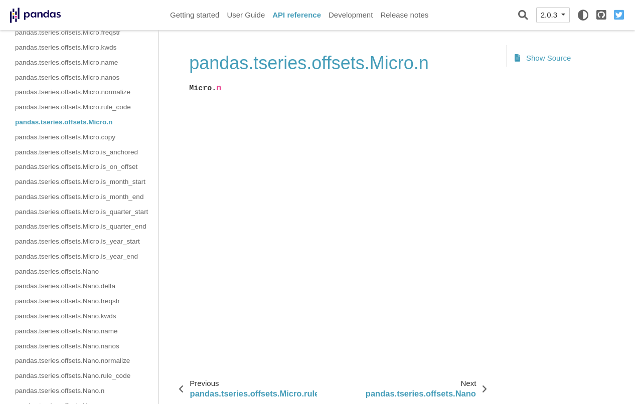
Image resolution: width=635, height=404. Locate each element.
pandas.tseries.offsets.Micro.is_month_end (79, 196)
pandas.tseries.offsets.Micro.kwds (65, 47)
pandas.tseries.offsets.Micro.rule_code (73, 107)
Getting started (194, 15)
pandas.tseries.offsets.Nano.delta (65, 286)
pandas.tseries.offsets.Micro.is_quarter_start (81, 212)
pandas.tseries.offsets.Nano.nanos (67, 346)
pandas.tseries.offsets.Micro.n (63, 122)
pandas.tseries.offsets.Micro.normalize (72, 92)
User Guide (246, 15)
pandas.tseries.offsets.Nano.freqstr (67, 301)
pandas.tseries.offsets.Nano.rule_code (72, 375)
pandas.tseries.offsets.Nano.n (59, 390)
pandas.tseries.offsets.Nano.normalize (72, 360)
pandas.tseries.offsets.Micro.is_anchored (76, 152)
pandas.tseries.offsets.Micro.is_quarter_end (80, 226)
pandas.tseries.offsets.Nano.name (66, 331)
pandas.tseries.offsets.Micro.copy (65, 137)
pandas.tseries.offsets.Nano (57, 271)
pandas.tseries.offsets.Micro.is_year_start (77, 241)
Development (351, 15)
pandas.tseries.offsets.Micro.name (66, 62)
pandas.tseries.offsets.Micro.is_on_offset (76, 166)
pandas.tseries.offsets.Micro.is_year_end (76, 256)
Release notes (404, 15)
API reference (296, 15)
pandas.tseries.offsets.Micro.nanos (67, 77)
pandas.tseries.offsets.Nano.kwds (65, 316)
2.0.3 (550, 15)
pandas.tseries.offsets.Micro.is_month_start (80, 181)
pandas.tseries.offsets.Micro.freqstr (67, 32)
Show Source (543, 58)
